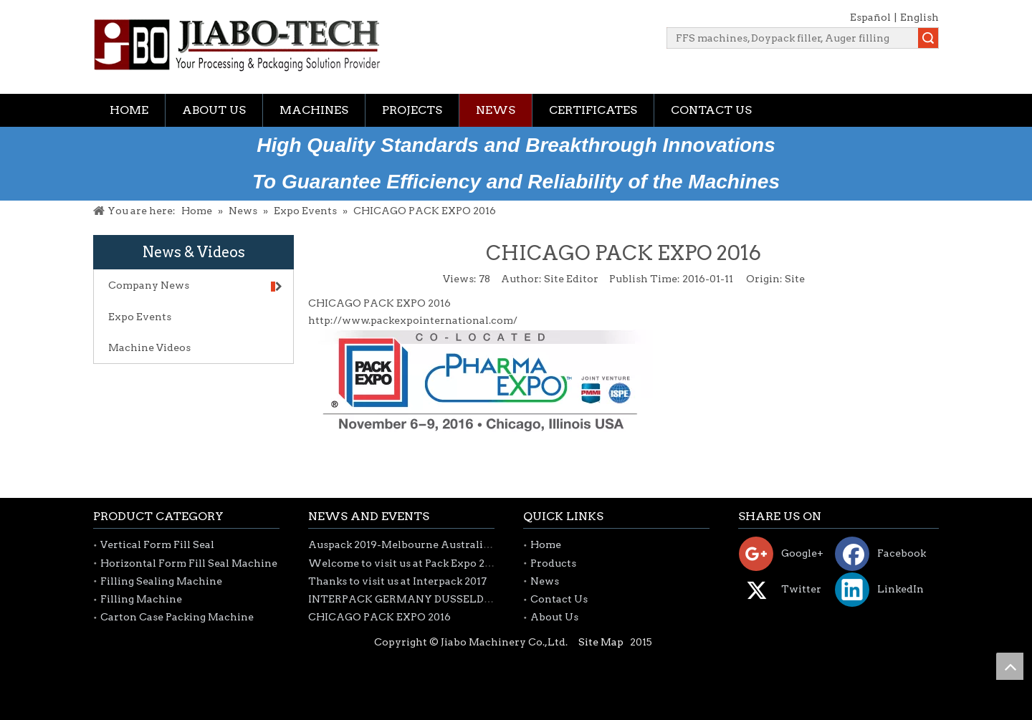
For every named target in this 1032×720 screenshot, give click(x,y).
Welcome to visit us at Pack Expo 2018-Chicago (428, 563)
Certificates (593, 110)
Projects (412, 110)
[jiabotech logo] (237, 45)
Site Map (601, 642)
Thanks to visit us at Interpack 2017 (397, 581)
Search (928, 38)
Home (129, 110)
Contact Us (711, 110)
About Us (214, 110)
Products (553, 563)
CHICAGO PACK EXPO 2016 (379, 617)
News (495, 110)
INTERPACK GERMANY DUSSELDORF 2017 (419, 599)
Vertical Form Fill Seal (157, 544)
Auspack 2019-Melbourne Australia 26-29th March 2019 (450, 544)
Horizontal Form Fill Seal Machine (188, 563)
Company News (195, 285)
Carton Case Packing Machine (177, 617)
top (1009, 666)
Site (795, 278)
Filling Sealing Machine (161, 581)
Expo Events (139, 316)
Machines (314, 110)
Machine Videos (149, 347)
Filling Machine (141, 599)
